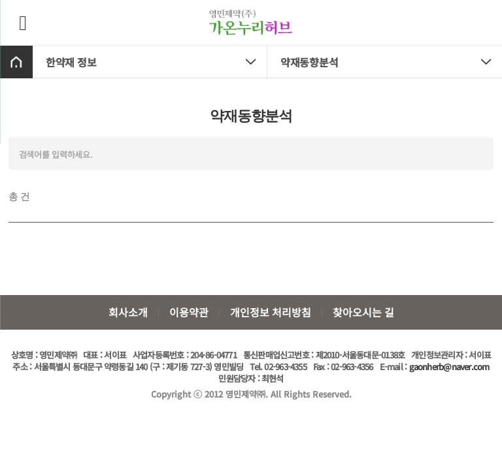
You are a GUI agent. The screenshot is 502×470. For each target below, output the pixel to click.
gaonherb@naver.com (449, 366)
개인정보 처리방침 (270, 312)
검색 (477, 153)
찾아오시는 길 (363, 312)
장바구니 (480, 21)
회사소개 (128, 312)
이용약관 (189, 312)
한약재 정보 (156, 62)
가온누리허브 (251, 23)
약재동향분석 (391, 62)
